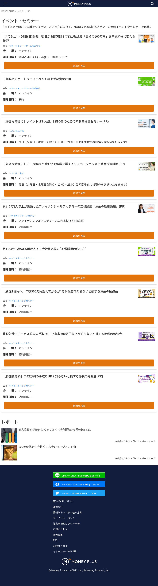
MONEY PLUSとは (63, 501)
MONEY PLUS (7, 11)
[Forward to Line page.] (79, 475)
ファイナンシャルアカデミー (22, 215)
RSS (55, 540)
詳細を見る (79, 65)
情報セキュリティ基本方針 (67, 512)
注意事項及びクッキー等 (66, 523)
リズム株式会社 (16, 130)
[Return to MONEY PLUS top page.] (79, 3)
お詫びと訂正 (60, 546)
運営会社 (58, 507)
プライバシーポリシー (65, 518)
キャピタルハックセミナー (21, 258)
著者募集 (58, 534)
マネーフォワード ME (64, 551)
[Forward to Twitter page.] (79, 493)
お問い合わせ (60, 529)
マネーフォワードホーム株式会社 (24, 45)
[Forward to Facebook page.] (79, 484)
